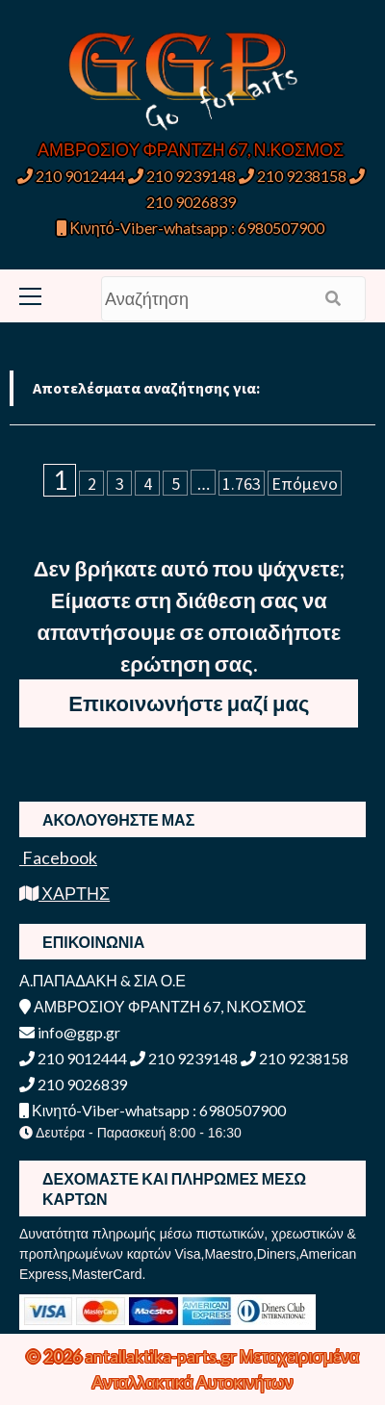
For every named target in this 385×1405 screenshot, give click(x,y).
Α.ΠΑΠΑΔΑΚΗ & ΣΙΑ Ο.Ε (102, 980)
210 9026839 (73, 1084)
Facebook (58, 857)
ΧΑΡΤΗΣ (64, 893)
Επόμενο (304, 484)
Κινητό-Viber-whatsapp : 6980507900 (190, 227)
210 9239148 (182, 175)
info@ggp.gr (69, 1032)
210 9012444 (71, 175)
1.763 (241, 484)
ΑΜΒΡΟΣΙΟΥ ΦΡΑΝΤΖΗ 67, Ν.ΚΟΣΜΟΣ (191, 149)
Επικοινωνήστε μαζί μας (188, 703)
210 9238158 (294, 175)
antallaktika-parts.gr (162, 1356)
